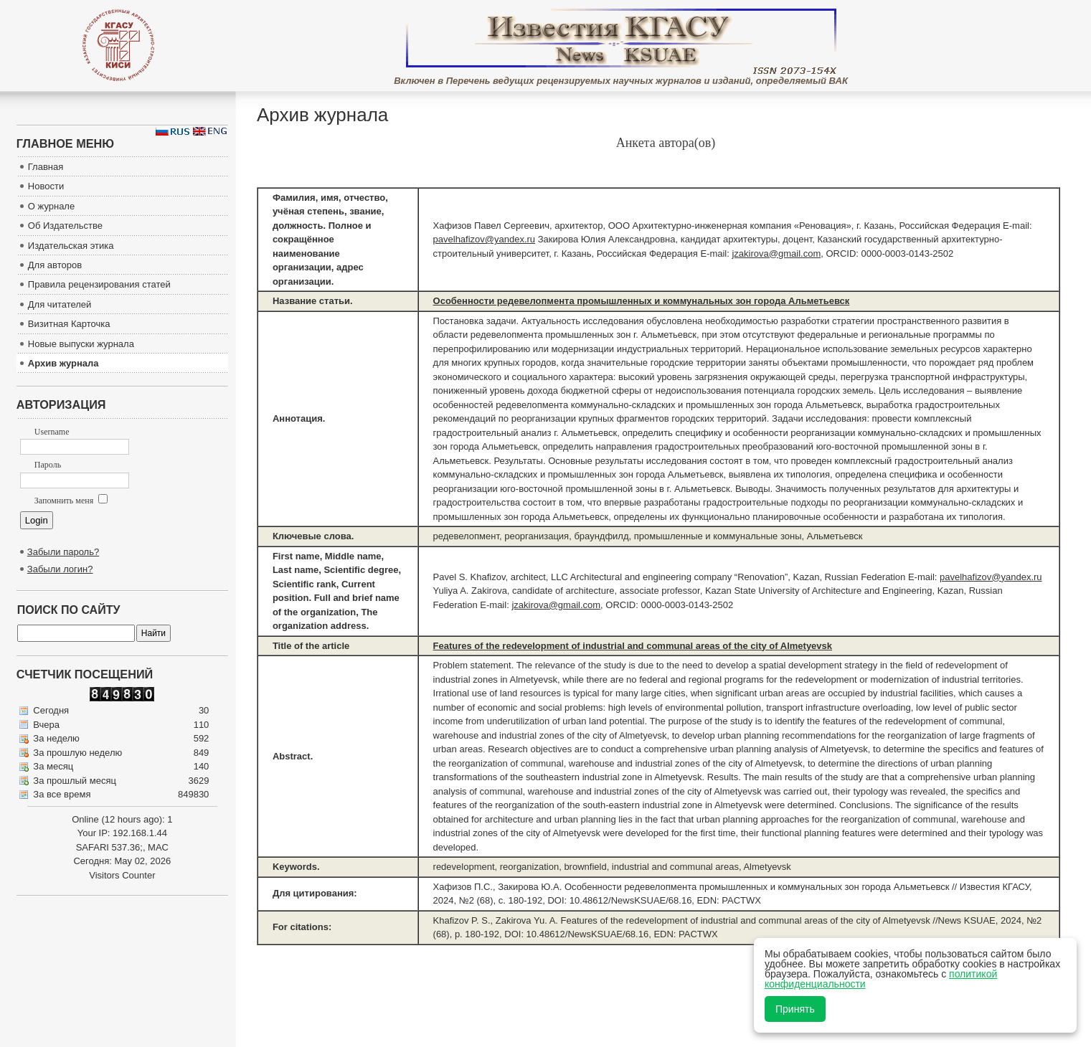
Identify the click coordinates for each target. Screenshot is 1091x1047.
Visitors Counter (122, 875)
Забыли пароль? (63, 551)
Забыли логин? (60, 569)
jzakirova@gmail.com (776, 253)
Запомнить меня (71, 501)
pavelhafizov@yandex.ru (484, 239)
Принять (795, 1009)
